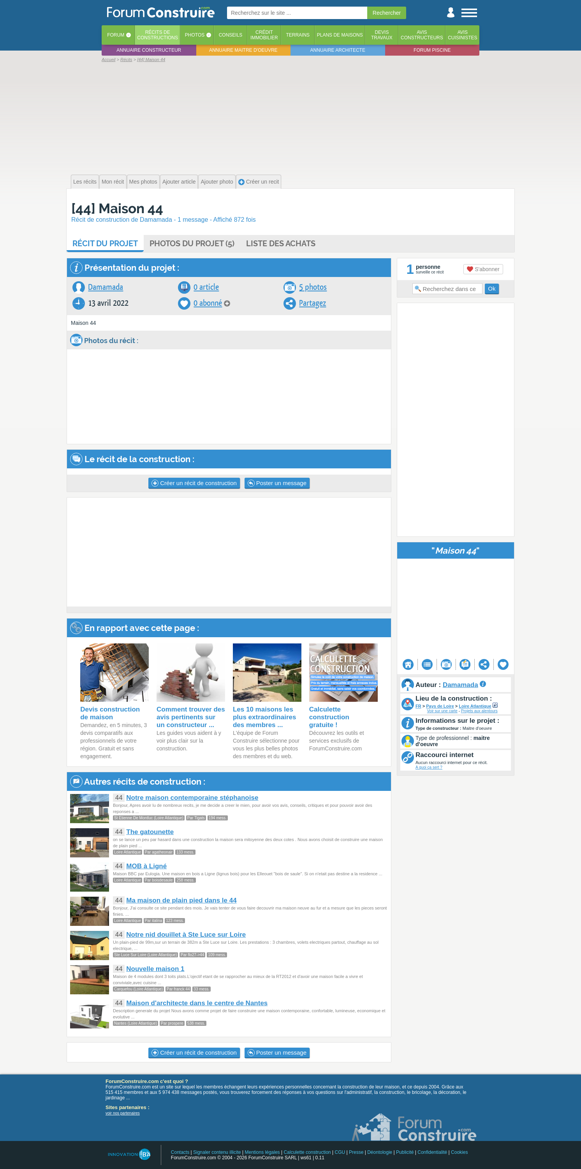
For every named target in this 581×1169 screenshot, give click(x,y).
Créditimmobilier (264, 35)
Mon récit (113, 182)
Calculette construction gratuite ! (329, 717)
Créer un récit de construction (194, 483)
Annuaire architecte (337, 50)
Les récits (85, 182)
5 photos (313, 287)
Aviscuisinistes (462, 35)
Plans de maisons (340, 35)
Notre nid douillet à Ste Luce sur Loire (186, 934)
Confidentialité (432, 1152)
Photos (194, 35)
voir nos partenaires (123, 1113)
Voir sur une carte (442, 711)
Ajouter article (179, 182)
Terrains (298, 35)
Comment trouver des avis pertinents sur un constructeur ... (191, 717)
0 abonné (208, 303)
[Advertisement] (290, 117)
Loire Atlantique (475, 706)
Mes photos (143, 182)
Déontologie (379, 1152)
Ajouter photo (217, 182)
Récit (105, 243)
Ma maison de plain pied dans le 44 (181, 900)
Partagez (312, 303)
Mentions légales (262, 1152)
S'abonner (483, 269)
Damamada (105, 287)
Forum (115, 35)
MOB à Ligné (146, 866)
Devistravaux (382, 35)
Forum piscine (432, 50)
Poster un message (277, 483)
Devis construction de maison (110, 713)
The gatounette (150, 832)
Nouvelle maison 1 (155, 969)
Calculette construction (307, 1152)
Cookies (459, 1152)
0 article (206, 287)
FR (418, 706)
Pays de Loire (440, 706)
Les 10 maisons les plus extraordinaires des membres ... (264, 717)
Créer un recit (258, 182)
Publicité (405, 1152)
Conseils (231, 35)
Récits (157, 35)
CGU (340, 1152)
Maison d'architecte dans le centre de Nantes (197, 1003)
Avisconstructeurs (422, 35)
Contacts (180, 1152)
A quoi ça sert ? (429, 767)
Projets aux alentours (479, 711)
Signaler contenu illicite (217, 1152)
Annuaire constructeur (148, 50)
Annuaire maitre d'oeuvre (243, 50)
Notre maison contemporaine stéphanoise (192, 797)
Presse (356, 1152)
